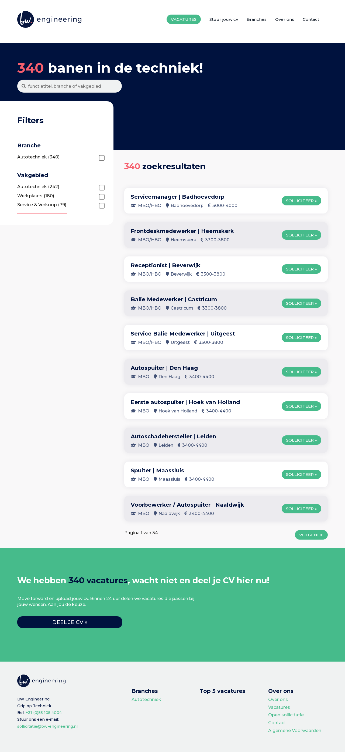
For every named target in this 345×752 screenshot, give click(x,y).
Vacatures (183, 19)
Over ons (284, 19)
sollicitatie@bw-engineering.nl (47, 726)
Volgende (311, 534)
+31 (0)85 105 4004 (44, 712)
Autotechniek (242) (38, 186)
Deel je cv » (69, 622)
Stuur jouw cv (223, 19)
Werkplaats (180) (35, 195)
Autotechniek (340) (38, 157)
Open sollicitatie (286, 714)
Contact (311, 19)
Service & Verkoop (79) (41, 204)
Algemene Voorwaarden (294, 730)
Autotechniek (146, 699)
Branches (257, 19)
